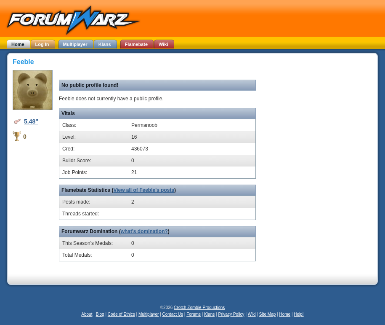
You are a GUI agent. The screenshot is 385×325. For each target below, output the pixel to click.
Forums (193, 314)
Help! (298, 314)
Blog (100, 314)
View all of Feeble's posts (143, 190)
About (86, 314)
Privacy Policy (231, 314)
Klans (209, 314)
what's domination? (144, 231)
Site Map (267, 314)
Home (284, 314)
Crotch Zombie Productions (199, 307)
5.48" (31, 121)
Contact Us (172, 314)
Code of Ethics (121, 314)
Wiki (252, 314)
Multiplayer (148, 314)
